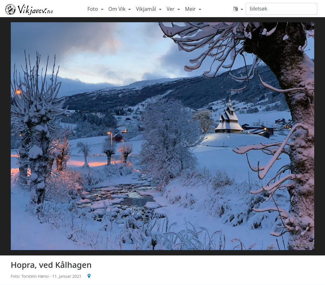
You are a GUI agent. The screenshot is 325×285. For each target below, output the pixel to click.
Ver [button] (171, 8)
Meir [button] (191, 8)
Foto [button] (93, 8)
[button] (238, 9)
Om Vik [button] (118, 8)
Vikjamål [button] (146, 8)
